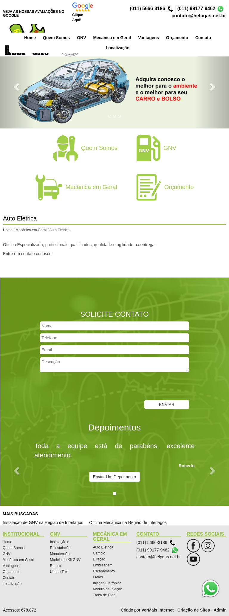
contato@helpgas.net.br (198, 15)
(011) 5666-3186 (147, 8)
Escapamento (104, 571)
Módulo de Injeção (107, 589)
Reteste (56, 566)
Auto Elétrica (103, 547)
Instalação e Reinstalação (60, 545)
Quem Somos (86, 37)
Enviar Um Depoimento (114, 476)
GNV (111, 37)
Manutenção (59, 554)
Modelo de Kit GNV (65, 560)
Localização (12, 584)
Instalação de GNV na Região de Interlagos (43, 522)
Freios (98, 577)
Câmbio (99, 553)
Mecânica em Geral (142, 37)
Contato (9, 578)
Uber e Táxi (59, 572)
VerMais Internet (157, 610)
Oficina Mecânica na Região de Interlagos (128, 522)
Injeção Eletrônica (107, 583)
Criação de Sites (193, 610)
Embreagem (102, 565)
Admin (220, 610)
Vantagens (178, 37)
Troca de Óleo (104, 595)
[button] (17, 86)
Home (60, 37)
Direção (99, 559)
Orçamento (207, 37)
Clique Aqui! (77, 17)
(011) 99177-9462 (196, 8)
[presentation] (85, 387)
